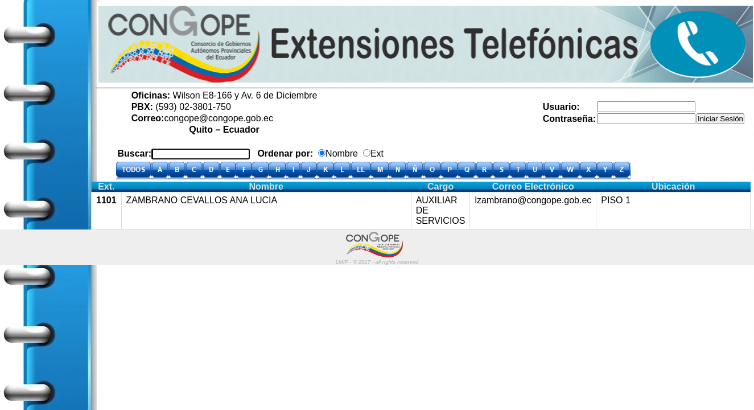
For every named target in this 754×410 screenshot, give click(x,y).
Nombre (342, 153)
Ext (377, 153)
